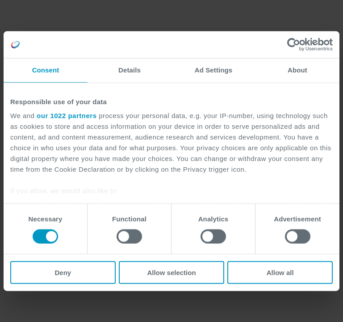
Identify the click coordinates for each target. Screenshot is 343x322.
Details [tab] (129, 70)
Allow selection (171, 272)
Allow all (280, 272)
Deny (62, 272)
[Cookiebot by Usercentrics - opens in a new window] (294, 44)
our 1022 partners (66, 115)
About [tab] (297, 70)
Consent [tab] (45, 70)
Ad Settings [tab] (213, 70)
